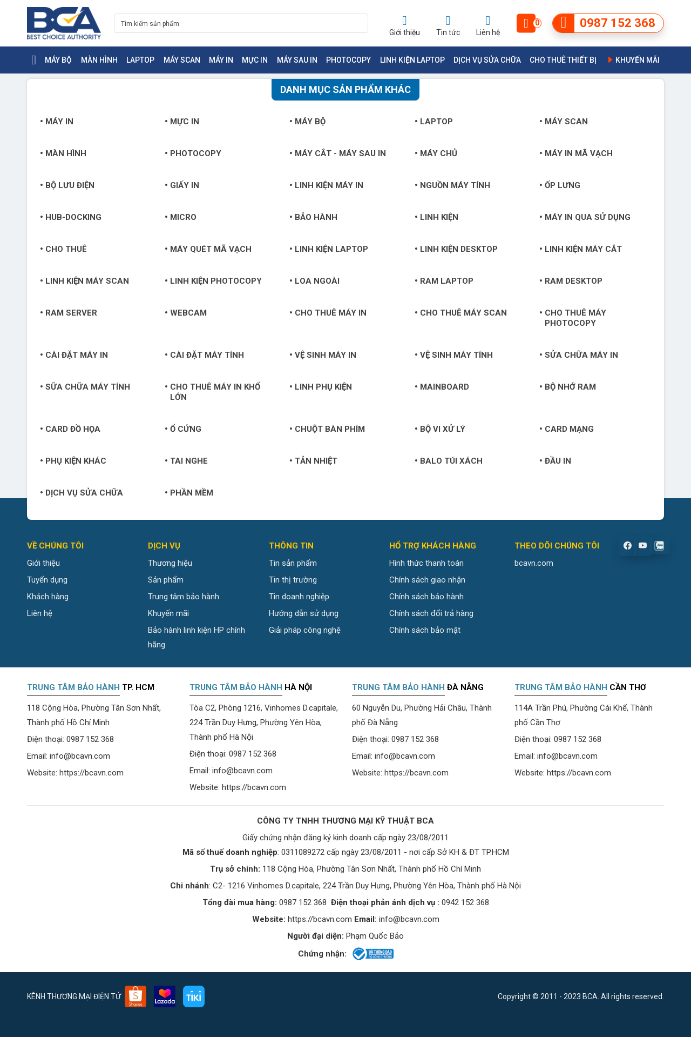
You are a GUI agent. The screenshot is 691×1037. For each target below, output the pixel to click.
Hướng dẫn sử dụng (303, 613)
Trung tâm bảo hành (183, 596)
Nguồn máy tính (452, 185)
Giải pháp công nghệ (305, 630)
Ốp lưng (559, 185)
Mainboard (442, 387)
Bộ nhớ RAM (567, 387)
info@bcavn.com (80, 756)
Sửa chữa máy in (578, 355)
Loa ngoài (314, 281)
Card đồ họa (70, 429)
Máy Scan (182, 60)
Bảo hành (313, 217)
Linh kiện (436, 217)
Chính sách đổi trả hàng (431, 613)
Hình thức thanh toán (426, 563)
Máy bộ (58, 60)
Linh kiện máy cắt (580, 249)
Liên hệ (39, 613)
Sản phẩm (166, 580)
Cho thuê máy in (328, 313)
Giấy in (182, 185)
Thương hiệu (170, 563)
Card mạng (566, 429)
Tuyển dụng (47, 580)
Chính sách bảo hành (426, 596)
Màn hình (99, 60)
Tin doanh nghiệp (299, 596)
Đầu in (555, 461)
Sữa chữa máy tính (85, 387)
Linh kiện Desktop (456, 249)
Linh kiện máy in (326, 185)
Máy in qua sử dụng (585, 217)
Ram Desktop (570, 281)
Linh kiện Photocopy (213, 281)
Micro (181, 217)
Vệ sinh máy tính (454, 355)
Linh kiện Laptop (412, 60)
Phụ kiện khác (73, 461)
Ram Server (68, 313)
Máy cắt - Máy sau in (337, 153)
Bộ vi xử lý (440, 429)
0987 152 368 (90, 739)
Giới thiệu (43, 563)
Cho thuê (63, 249)
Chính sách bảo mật (424, 630)
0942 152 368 (465, 902)
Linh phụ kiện (320, 387)
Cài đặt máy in (74, 355)
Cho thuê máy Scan (461, 313)
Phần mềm (189, 493)
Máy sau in (297, 60)
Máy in (221, 60)
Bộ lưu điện (67, 185)
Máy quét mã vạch (208, 249)
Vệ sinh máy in (322, 355)
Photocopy (348, 60)
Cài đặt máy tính (204, 355)
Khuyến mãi (633, 60)
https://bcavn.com (91, 773)
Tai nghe (186, 461)
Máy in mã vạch (576, 153)
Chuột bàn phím (327, 429)
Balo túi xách (449, 461)
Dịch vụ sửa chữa (487, 60)
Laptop (140, 60)
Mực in (255, 60)
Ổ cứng (183, 429)
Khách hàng (48, 596)
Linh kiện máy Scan (84, 281)
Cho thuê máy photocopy (572, 318)
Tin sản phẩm (293, 563)
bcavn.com (533, 563)
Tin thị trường (293, 580)
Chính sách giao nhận (427, 580)
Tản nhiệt (313, 461)
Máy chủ (436, 153)
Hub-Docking (70, 217)
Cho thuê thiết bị (563, 60)
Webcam (186, 313)
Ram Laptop (444, 281)
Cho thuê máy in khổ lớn (212, 392)
